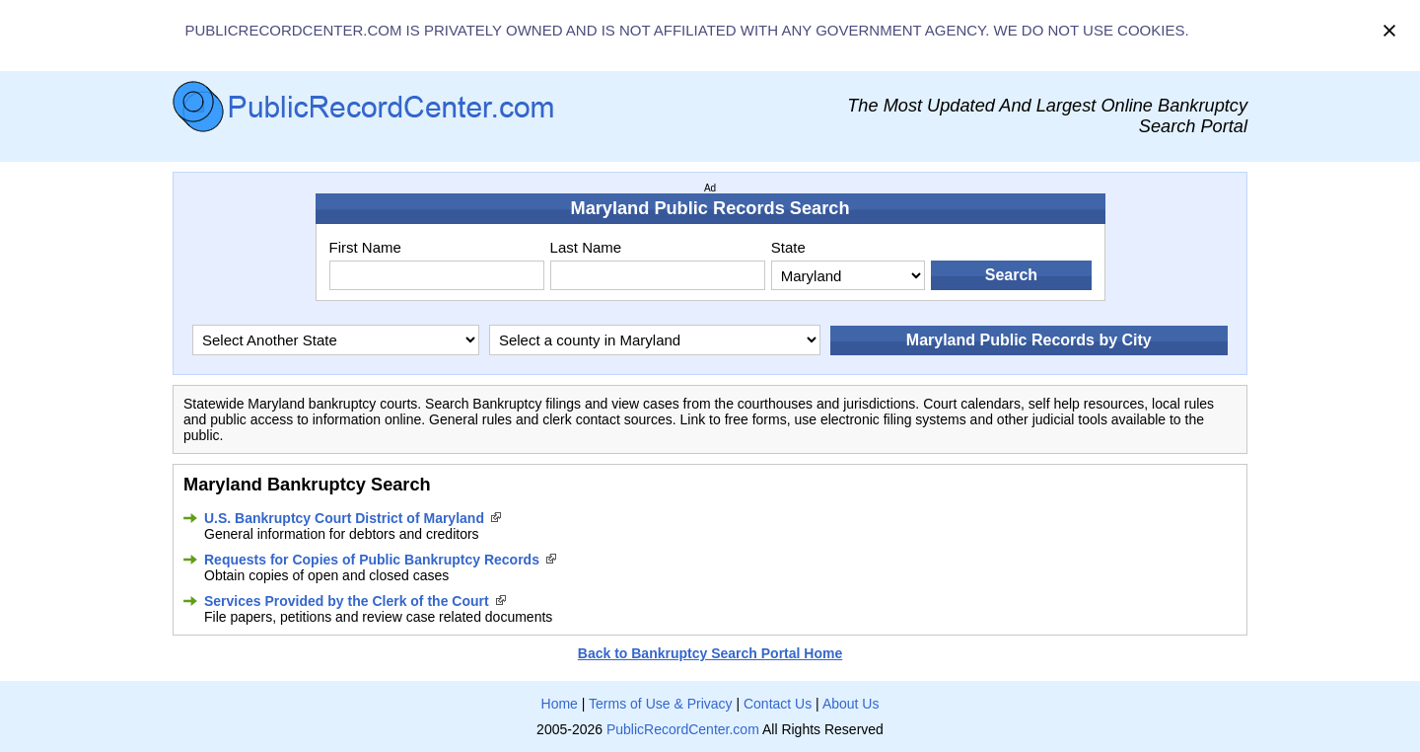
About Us (851, 704)
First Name (365, 247)
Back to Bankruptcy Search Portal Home (710, 653)
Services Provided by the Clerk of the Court (346, 601)
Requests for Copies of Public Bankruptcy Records (371, 559)
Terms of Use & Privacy (660, 704)
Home (559, 704)
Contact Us (778, 704)
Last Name (586, 247)
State (788, 247)
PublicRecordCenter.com (682, 729)
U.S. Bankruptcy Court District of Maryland (344, 518)
